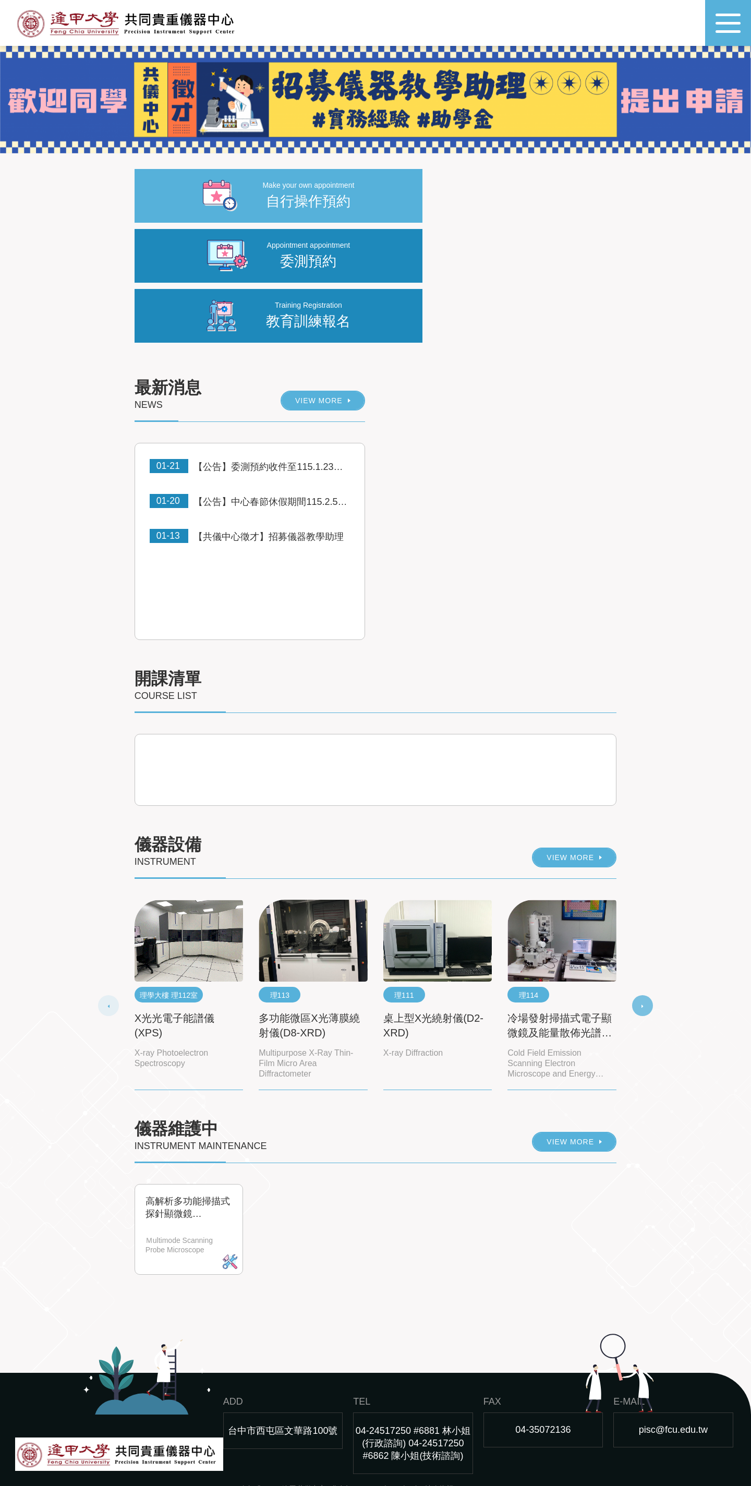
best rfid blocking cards (376, 1457)
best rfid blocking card (291, 1457)
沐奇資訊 (439, 1438)
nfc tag (235, 1457)
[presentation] (108, 956)
